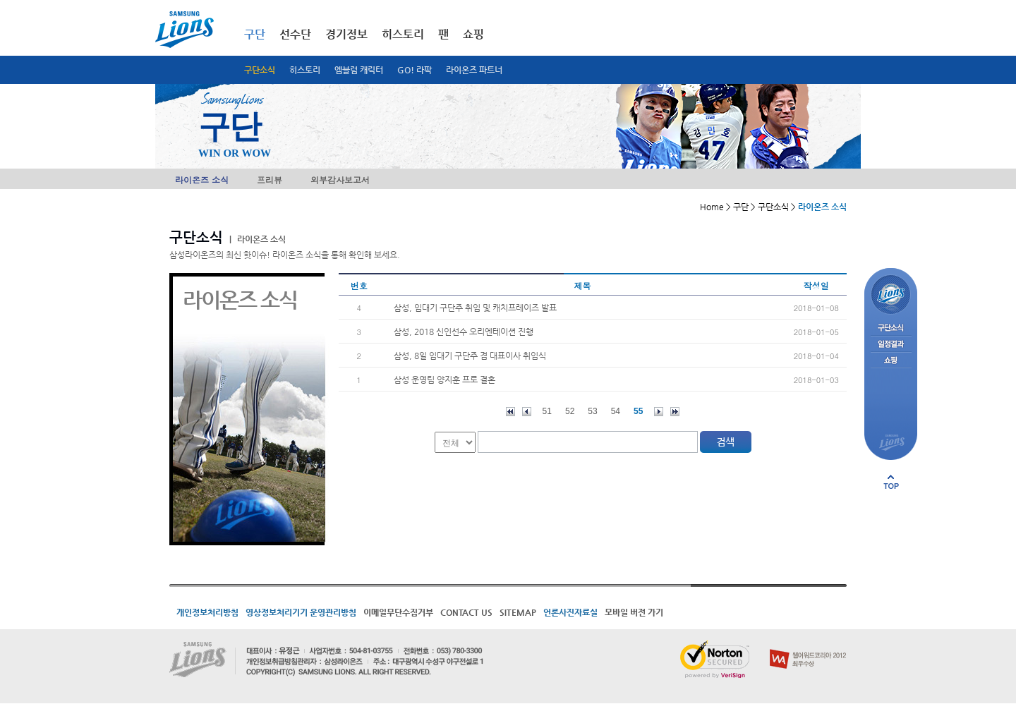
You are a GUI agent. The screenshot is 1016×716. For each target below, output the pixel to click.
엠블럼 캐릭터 (358, 70)
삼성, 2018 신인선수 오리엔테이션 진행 (463, 331)
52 (569, 411)
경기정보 (346, 34)
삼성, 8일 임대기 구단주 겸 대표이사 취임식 (470, 355)
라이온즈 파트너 (474, 70)
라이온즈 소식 (202, 180)
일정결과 (890, 344)
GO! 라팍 (414, 70)
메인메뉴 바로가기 (0, 0)
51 (547, 411)
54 (615, 411)
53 (592, 411)
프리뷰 (269, 180)
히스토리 (304, 70)
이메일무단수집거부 (398, 612)
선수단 (295, 34)
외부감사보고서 (340, 180)
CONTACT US (466, 612)
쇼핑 (473, 34)
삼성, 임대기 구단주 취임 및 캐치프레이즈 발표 (475, 308)
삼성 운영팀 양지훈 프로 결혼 (444, 379)
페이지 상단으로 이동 (891, 482)
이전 (527, 411)
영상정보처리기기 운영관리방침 (301, 612)
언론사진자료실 (570, 612)
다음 (659, 411)
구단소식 (259, 70)
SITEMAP (518, 612)
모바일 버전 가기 (634, 612)
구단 (254, 34)
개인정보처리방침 (207, 612)
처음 (510, 411)
